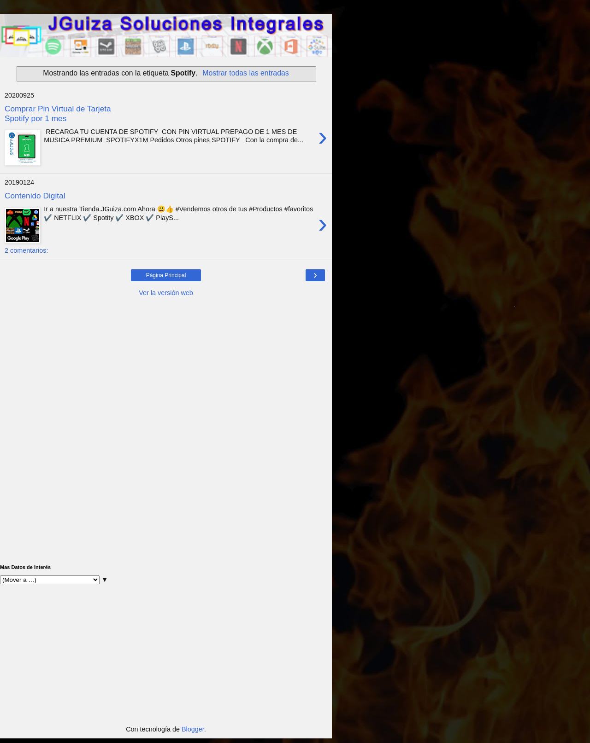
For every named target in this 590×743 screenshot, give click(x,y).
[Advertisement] (166, 366)
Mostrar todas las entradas (245, 73)
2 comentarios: (26, 250)
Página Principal (166, 275)
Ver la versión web (166, 292)
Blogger (193, 729)
